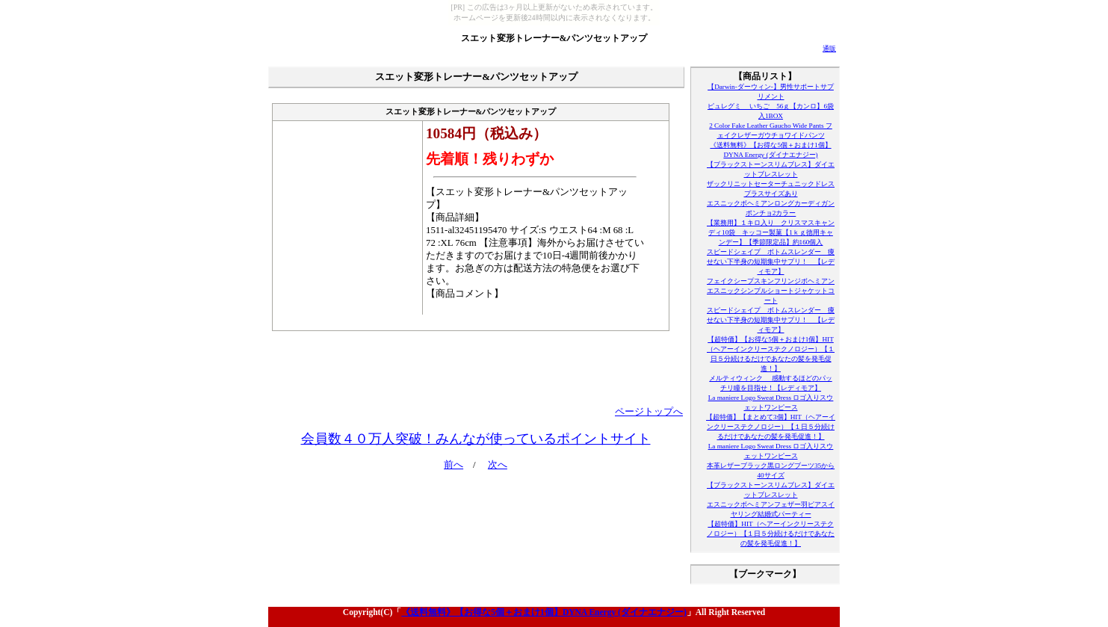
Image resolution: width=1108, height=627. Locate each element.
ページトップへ (649, 412)
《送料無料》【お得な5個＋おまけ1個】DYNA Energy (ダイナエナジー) (543, 612)
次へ (497, 465)
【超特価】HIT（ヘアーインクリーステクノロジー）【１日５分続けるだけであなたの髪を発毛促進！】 (771, 533)
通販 (829, 48)
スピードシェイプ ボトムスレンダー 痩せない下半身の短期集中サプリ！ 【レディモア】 (771, 261)
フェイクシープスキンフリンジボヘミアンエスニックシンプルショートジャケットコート (771, 290)
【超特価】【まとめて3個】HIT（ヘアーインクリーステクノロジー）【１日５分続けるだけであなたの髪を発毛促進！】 (770, 426)
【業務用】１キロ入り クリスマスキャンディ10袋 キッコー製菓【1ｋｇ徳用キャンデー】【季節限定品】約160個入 (771, 232)
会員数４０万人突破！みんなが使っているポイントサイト (476, 438)
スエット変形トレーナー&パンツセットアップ (554, 38)
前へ (453, 465)
